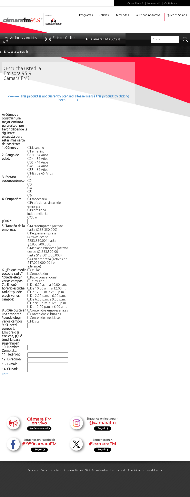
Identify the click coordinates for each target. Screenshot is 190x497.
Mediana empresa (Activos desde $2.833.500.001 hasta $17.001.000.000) (47, 251)
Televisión (37, 281)
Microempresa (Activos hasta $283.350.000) (45, 227)
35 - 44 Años (39, 162)
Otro (33, 217)
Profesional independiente (37, 211)
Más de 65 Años (41, 173)
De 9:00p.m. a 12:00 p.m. (48, 303)
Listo (5, 374)
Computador (39, 273)
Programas (86, 15)
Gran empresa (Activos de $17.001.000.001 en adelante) (47, 262)
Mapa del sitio (154, 3)
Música (35, 321)
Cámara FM (105, 39)
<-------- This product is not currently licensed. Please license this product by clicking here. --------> (68, 98)
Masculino (37, 147)
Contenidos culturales (45, 314)
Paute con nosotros (147, 15)
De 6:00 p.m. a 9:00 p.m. (48, 299)
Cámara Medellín (135, 3)
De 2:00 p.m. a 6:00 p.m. (48, 295)
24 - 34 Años (39, 158)
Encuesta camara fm (16, 51)
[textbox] (165, 39)
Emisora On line (64, 38)
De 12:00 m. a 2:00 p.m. (47, 292)
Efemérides (121, 15)
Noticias (104, 15)
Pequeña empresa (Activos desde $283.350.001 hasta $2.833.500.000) (42, 238)
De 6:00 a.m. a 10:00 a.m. (48, 284)
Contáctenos (170, 3)
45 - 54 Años (39, 166)
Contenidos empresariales (49, 310)
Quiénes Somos (177, 15)
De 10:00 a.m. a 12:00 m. (48, 288)
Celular (35, 270)
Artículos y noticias (23, 38)
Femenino (37, 151)
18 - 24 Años (39, 155)
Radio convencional (43, 277)
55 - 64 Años (39, 169)
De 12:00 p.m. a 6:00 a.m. (48, 306)
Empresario (38, 199)
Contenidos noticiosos (45, 317)
